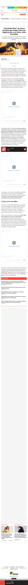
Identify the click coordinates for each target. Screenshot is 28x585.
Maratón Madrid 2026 (16, 18)
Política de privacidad (19, 566)
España (2, 14)
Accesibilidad (12, 566)
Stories (21, 545)
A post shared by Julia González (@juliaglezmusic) (14, 120)
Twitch (19, 545)
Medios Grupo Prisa (14, 576)
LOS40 (3, 7)
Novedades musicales (9, 306)
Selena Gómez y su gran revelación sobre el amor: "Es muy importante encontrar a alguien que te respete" (7, 536)
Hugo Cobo (16, 306)
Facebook (10, 63)
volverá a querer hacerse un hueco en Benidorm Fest (13, 270)
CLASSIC (9, 7)
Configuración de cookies (14, 568)
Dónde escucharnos (14, 569)
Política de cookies (5, 568)
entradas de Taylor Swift (7, 272)
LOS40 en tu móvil (23, 568)
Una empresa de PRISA (14, 573)
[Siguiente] (26, 18)
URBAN (22, 7)
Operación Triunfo (23, 306)
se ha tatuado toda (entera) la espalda (13, 75)
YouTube (12, 545)
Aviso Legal (7, 566)
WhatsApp (15, 63)
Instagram (7, 545)
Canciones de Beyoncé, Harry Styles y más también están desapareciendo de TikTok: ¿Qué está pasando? (20, 535)
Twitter (13, 63)
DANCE (16, 7)
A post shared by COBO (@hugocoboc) (13, 184)
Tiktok (9, 545)
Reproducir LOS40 (25, 149)
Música (2, 306)
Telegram (18, 63)
